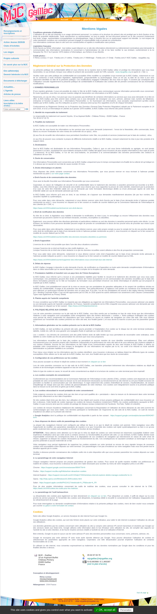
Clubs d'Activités (12, 46)
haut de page (142, 593)
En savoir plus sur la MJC (16, 64)
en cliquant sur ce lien (97, 362)
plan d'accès (90, 19)
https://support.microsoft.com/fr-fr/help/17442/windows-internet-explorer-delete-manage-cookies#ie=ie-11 (90, 475)
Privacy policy (142, 610)
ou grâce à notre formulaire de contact (58, 506)
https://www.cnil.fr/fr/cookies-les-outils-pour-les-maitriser (55, 488)
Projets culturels (11, 58)
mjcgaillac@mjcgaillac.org (99, 558)
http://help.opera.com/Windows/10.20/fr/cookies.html (61, 479)
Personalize (126, 610)
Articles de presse (12, 94)
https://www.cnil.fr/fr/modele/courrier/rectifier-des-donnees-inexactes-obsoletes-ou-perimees (70, 237)
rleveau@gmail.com (48, 579)
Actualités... (9, 87)
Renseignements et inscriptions (13, 32)
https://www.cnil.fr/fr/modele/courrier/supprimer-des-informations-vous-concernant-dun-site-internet (72, 260)
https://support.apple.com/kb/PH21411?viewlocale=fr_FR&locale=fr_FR (68, 483)
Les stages (9, 52)
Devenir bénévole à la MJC (16, 74)
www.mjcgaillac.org (123, 72)
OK (26, 109)
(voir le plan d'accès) (97, 564)
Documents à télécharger (15, 81)
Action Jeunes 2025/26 (14, 42)
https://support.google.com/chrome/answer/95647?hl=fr (63, 467)
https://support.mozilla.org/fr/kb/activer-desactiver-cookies (63, 471)
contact (76, 19)
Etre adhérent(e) (11, 71)
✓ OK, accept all (105, 609)
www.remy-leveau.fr (48, 581)
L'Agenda (8, 90)
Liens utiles (9, 100)
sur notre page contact (61, 174)
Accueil (64, 19)
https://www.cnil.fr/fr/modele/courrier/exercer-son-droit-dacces (58, 208)
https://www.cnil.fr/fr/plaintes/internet (82, 306)
